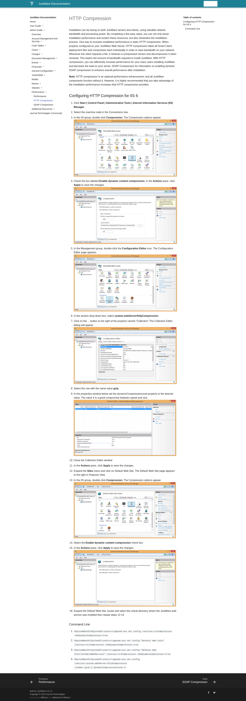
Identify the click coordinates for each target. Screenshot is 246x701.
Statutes (36, 88)
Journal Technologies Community (46, 113)
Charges (36, 54)
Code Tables (38, 45)
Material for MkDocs (61, 697)
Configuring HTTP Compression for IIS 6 (198, 23)
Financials (37, 67)
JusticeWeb (38, 75)
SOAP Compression (43, 104)
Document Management (44, 58)
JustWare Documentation (43, 17)
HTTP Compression (43, 100)
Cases (35, 50)
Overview (36, 34)
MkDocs (44, 697)
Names (35, 83)
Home (33, 21)
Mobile (35, 79)
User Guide (36, 26)
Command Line (192, 28)
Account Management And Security (44, 40)
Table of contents (192, 17)
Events (35, 62)
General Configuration (43, 71)
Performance (38, 92)
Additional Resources (42, 109)
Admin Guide (36, 30)
